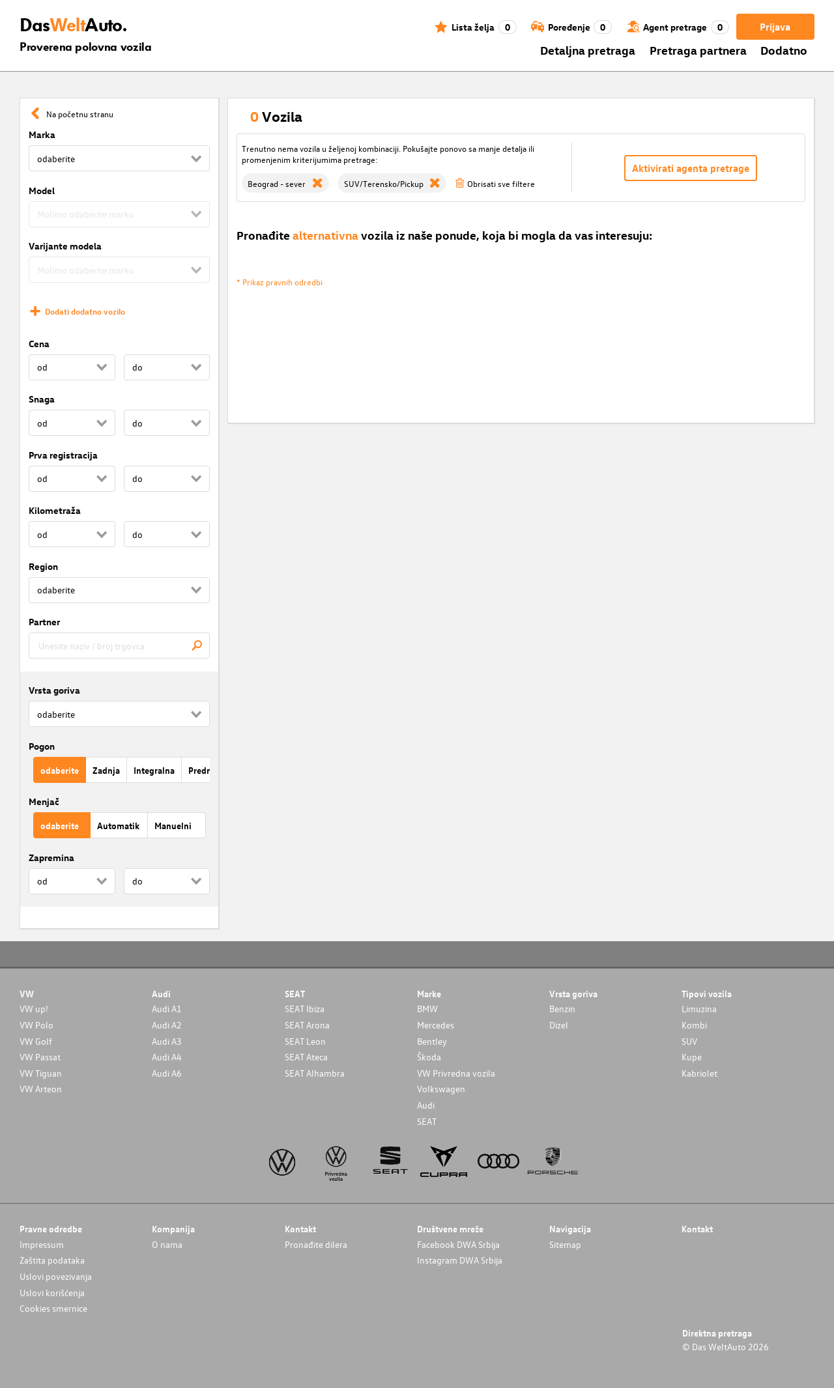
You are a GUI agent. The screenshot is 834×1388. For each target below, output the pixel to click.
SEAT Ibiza (304, 1008)
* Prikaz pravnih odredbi (280, 281)
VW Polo (36, 1025)
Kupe (692, 1057)
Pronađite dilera (316, 1244)
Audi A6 (167, 1073)
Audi (426, 1105)
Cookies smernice (53, 1308)
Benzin (562, 1008)
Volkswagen (441, 1089)
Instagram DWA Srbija (459, 1260)
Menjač (44, 801)
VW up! (34, 1008)
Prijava (775, 26)
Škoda (429, 1057)
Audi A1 (167, 1008)
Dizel (558, 1025)
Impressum (42, 1244)
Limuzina (699, 1008)
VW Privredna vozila (456, 1073)
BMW (427, 1008)
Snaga (42, 399)
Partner (44, 622)
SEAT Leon (305, 1041)
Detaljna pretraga (587, 49)
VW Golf (36, 1041)
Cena (39, 343)
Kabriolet (699, 1073)
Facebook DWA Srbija (458, 1244)
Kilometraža (55, 510)
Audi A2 (167, 1025)
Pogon (42, 746)
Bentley (432, 1041)
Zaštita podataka (52, 1260)
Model (42, 190)
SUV (689, 1041)
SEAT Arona (307, 1025)
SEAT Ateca (306, 1057)
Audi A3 (167, 1041)
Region (43, 566)
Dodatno (783, 49)
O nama (167, 1244)
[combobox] (119, 645)
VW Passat (40, 1057)
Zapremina (51, 857)
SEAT (427, 1121)
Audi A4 (167, 1057)
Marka (42, 134)
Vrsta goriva (54, 690)
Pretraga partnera (698, 49)
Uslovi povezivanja (56, 1276)
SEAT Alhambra (315, 1073)
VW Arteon (41, 1089)
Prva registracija (63, 455)
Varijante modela (65, 246)
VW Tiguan (41, 1073)
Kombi (694, 1025)
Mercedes (435, 1025)
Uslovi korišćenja (52, 1292)
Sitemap (565, 1244)
